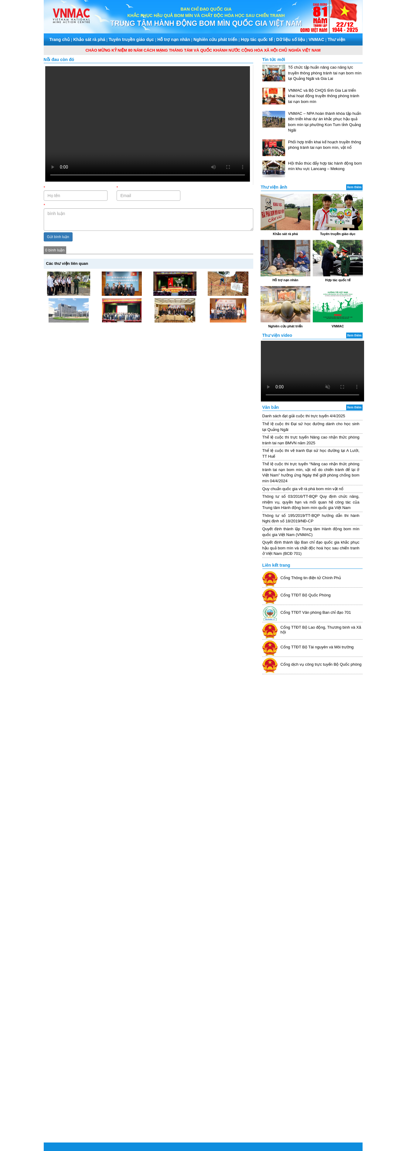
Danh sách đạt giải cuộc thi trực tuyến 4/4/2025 (303, 416)
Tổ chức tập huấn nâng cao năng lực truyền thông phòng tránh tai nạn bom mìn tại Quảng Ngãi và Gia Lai (325, 73)
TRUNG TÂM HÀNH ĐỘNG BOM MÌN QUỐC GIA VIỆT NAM (206, 23)
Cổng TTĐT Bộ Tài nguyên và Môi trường (317, 647)
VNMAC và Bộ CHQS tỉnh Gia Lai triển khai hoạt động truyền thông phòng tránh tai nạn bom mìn (324, 96)
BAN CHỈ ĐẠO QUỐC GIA (205, 9)
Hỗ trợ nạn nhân (173, 39)
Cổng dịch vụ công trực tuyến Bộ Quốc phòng (321, 664)
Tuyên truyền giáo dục (131, 39)
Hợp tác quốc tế (257, 39)
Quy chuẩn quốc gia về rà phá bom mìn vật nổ (303, 489)
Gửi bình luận (58, 237)
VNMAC (316, 39)
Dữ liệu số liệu (290, 39)
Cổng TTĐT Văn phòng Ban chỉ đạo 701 (316, 612)
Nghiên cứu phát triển (215, 39)
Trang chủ (59, 39)
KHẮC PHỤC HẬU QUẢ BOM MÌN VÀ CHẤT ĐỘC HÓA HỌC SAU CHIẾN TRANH (206, 15)
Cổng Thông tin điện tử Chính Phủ (311, 578)
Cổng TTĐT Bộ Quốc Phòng (306, 595)
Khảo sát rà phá (89, 39)
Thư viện (336, 39)
